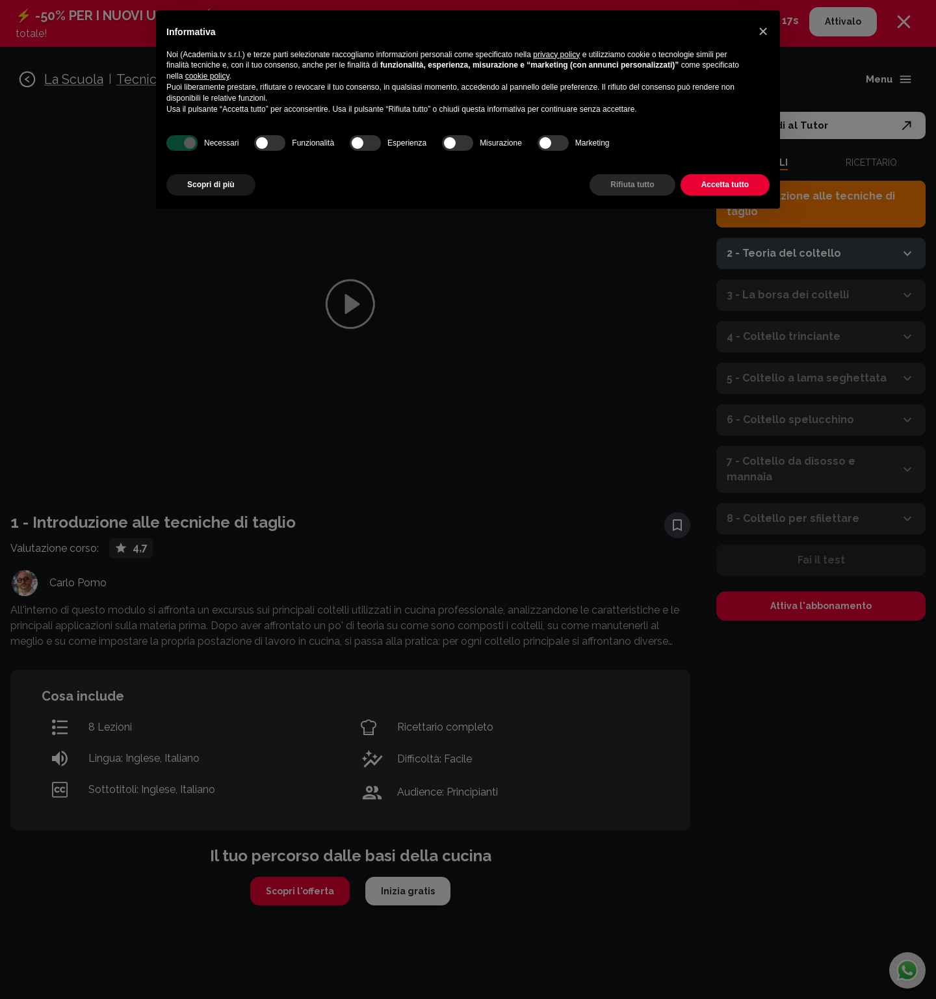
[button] (763, 31)
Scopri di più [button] (211, 184)
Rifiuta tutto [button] (632, 184)
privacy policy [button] (556, 54)
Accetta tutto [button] (725, 184)
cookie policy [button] (207, 76)
